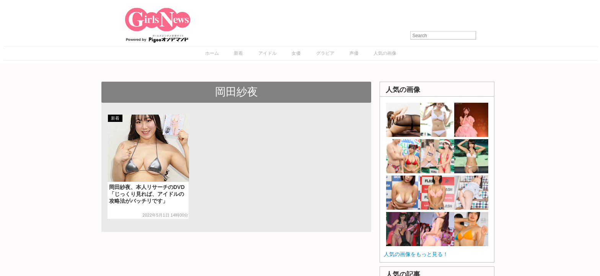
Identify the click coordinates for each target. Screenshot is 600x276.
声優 (354, 53)
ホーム (212, 53)
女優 (296, 53)
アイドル (267, 53)
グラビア (325, 53)
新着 (238, 53)
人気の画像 (384, 53)
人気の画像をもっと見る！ (416, 254)
